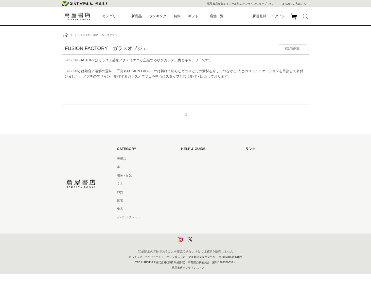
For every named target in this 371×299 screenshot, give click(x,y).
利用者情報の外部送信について (202, 242)
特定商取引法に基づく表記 (199, 209)
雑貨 (120, 192)
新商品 (136, 16)
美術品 (121, 158)
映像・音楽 (124, 175)
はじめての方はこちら (295, 3)
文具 (120, 183)
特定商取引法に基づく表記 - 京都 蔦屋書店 (209, 217)
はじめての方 (190, 158)
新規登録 (259, 16)
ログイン (278, 16)
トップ (65, 35)
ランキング (157, 16)
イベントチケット (129, 217)
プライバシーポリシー (196, 225)
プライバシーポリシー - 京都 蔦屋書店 (206, 234)
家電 (120, 200)
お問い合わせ (190, 175)
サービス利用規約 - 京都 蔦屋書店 (203, 192)
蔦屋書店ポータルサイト (261, 158)
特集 (177, 16)
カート (294, 19)
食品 (120, 209)
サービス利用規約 (193, 183)
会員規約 (187, 200)
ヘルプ (185, 167)
